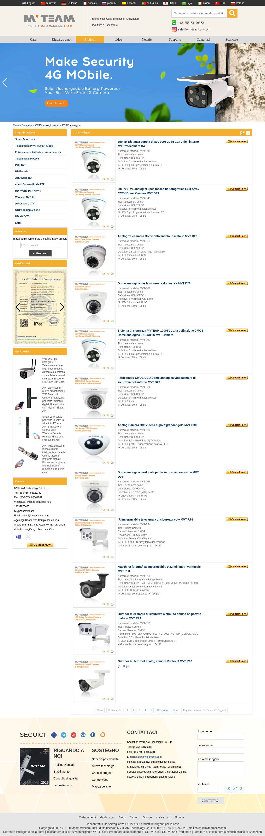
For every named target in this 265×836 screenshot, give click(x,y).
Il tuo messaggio (208, 759)
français (92, 3)
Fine (175, 710)
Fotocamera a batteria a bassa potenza (38, 152)
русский (111, 3)
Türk (222, 3)
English (31, 3)
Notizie (147, 39)
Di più (143, 168)
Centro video (100, 779)
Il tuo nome (205, 731)
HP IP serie (21, 171)
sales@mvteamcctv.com (194, 29)
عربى (189, 3)
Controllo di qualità (66, 778)
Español (131, 3)
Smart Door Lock (25, 139)
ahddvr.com (107, 817)
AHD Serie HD (23, 177)
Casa (33, 39)
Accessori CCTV (25, 203)
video (118, 39)
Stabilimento (62, 771)
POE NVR (20, 165)
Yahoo (134, 817)
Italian (206, 3)
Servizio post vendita (105, 759)
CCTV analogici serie (47, 125)
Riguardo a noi (61, 39)
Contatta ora (40, 544)
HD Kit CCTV (22, 216)
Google (147, 817)
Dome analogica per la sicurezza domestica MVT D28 (154, 283)
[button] (260, 82)
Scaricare (231, 39)
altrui (18, 222)
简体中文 (51, 3)
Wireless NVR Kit (25, 197)
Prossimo (162, 710)
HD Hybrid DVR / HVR (28, 190)
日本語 (172, 3)
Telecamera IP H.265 (27, 158)
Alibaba (179, 817)
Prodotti (90, 39)
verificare (203, 784)
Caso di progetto (102, 772)
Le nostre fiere (63, 785)
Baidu (122, 817)
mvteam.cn (163, 817)
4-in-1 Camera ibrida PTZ (30, 184)
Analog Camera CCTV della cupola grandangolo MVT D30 (157, 425)
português (152, 3)
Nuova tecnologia (103, 766)
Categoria (27, 125)
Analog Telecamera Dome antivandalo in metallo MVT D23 (157, 236)
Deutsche (72, 3)
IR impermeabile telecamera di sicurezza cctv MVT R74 (155, 519)
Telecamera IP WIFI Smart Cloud (34, 145)
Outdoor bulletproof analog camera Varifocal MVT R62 (155, 661)
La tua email (205, 745)
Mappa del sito (101, 786)
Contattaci (203, 39)
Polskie (240, 3)
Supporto (175, 39)
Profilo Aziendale (64, 764)
